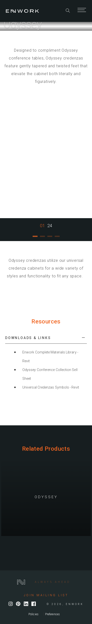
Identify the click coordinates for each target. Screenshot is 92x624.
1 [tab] (35, 238)
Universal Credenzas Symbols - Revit (50, 387)
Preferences (52, 614)
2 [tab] (42, 238)
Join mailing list (46, 595)
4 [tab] (57, 238)
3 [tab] (49, 238)
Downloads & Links (28, 338)
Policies (33, 614)
